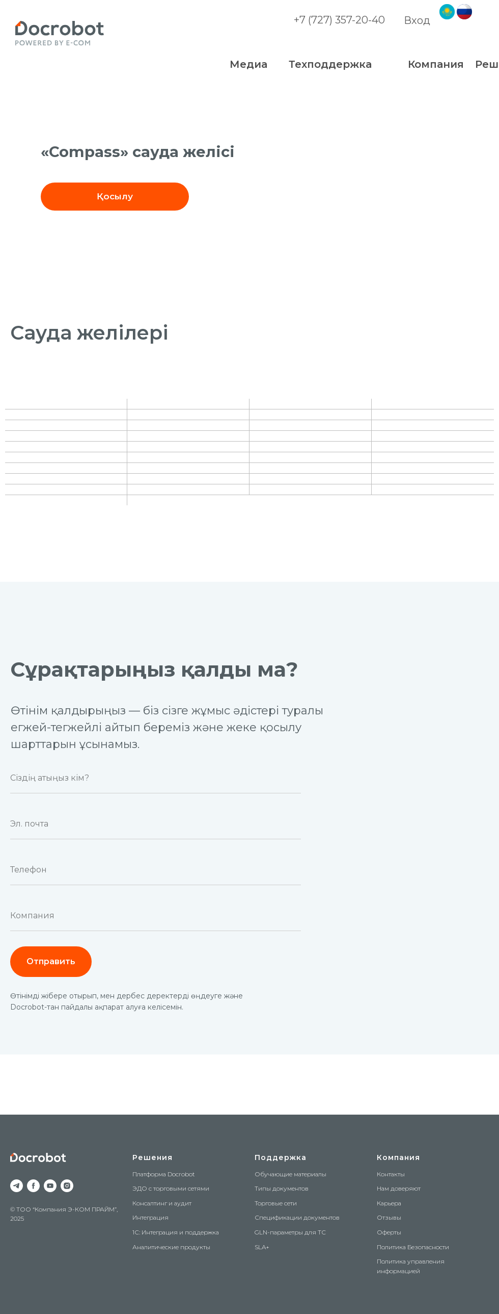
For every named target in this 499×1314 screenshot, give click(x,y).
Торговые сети (276, 1203)
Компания (398, 1157)
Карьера (389, 1203)
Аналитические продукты (171, 1247)
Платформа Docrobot (163, 1174)
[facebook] (33, 1185)
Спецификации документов (297, 1217)
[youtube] (50, 1185)
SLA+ (262, 1247)
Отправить (50, 961)
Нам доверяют (399, 1188)
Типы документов (282, 1188)
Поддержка (281, 1157)
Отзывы (389, 1217)
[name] (155, 778)
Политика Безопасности (413, 1247)
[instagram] (67, 1185)
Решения (152, 1157)
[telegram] (16, 1185)
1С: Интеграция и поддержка (175, 1232)
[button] (115, 197)
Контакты (391, 1174)
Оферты (389, 1232)
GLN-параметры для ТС (290, 1232)
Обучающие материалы (290, 1174)
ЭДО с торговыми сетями (170, 1188)
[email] (155, 824)
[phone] (155, 870)
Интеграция (150, 1217)
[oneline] (155, 915)
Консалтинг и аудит (161, 1203)
